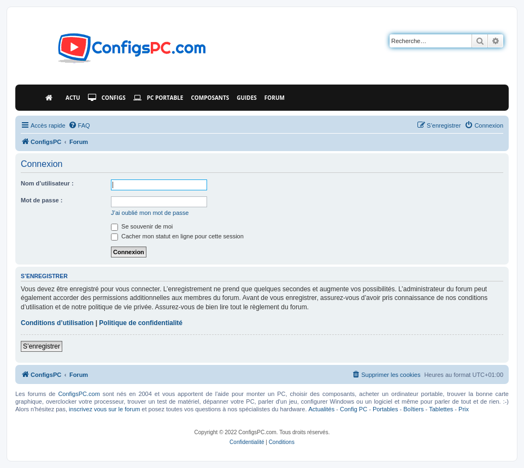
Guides (247, 97)
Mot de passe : (41, 200)
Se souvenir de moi (142, 226)
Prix (463, 409)
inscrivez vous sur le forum (104, 409)
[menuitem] (79, 125)
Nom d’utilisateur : (47, 183)
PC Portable (158, 97)
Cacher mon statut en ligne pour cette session (177, 236)
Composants (210, 97)
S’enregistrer (41, 346)
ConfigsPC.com (78, 394)
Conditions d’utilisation (57, 323)
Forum (274, 97)
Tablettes (441, 409)
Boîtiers (413, 409)
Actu (73, 97)
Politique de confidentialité (140, 323)
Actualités (322, 409)
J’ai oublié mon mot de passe (150, 212)
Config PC (353, 409)
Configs (107, 97)
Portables (385, 409)
